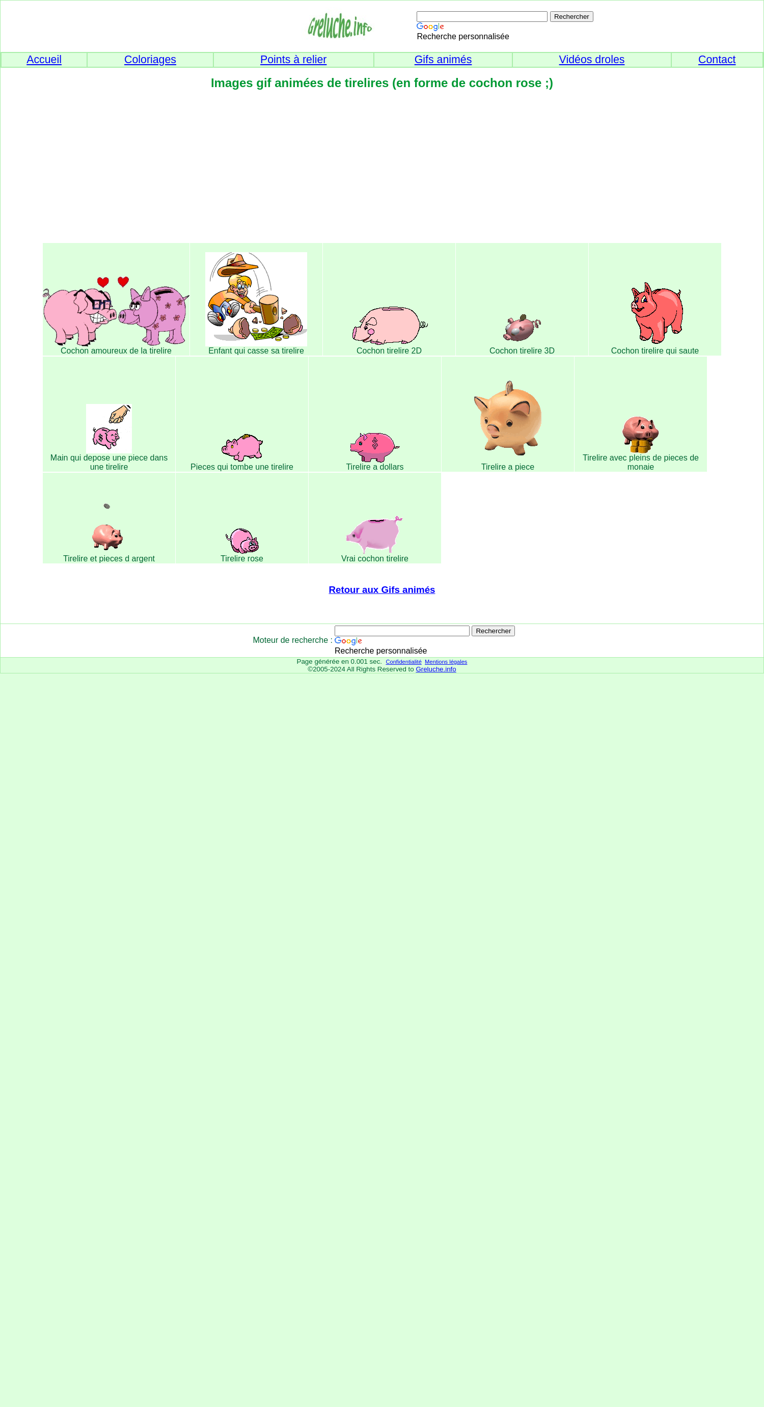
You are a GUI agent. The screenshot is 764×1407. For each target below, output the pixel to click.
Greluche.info (436, 669)
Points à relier (293, 59)
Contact (717, 59)
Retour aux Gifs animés (382, 589)
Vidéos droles (592, 59)
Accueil (44, 59)
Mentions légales (446, 662)
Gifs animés (443, 59)
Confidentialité (403, 662)
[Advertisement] (382, 169)
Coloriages (150, 59)
